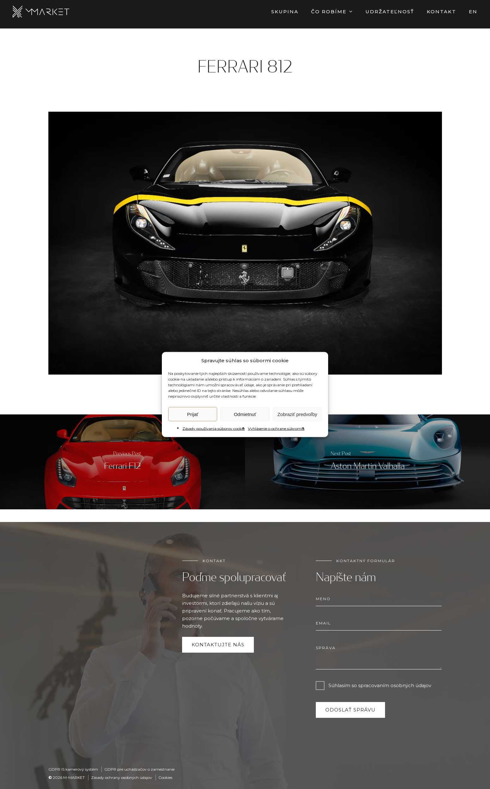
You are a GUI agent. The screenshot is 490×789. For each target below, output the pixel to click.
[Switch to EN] (473, 14)
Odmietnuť (245, 414)
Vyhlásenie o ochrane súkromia (276, 428)
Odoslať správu (350, 710)
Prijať (193, 414)
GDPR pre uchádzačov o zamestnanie (139, 769)
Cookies (165, 777)
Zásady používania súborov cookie (213, 428)
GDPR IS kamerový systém (73, 769)
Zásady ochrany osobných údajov (121, 777)
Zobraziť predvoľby (297, 414)
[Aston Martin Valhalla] (367, 461)
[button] (218, 645)
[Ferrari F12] (122, 461)
